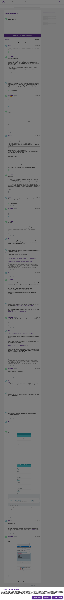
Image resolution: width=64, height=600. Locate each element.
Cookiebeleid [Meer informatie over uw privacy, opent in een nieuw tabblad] (52, 593)
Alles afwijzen (47, 597)
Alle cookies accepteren (57, 597)
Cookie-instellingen (37, 597)
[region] (32, 593)
